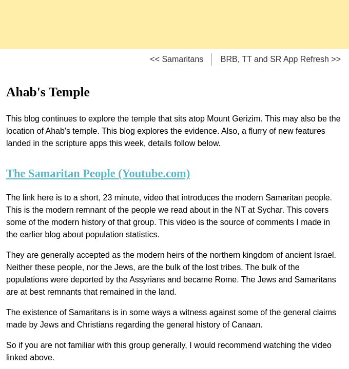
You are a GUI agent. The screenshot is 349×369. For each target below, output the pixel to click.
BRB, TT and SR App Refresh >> (281, 59)
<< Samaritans (176, 59)
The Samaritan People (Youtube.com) (98, 173)
